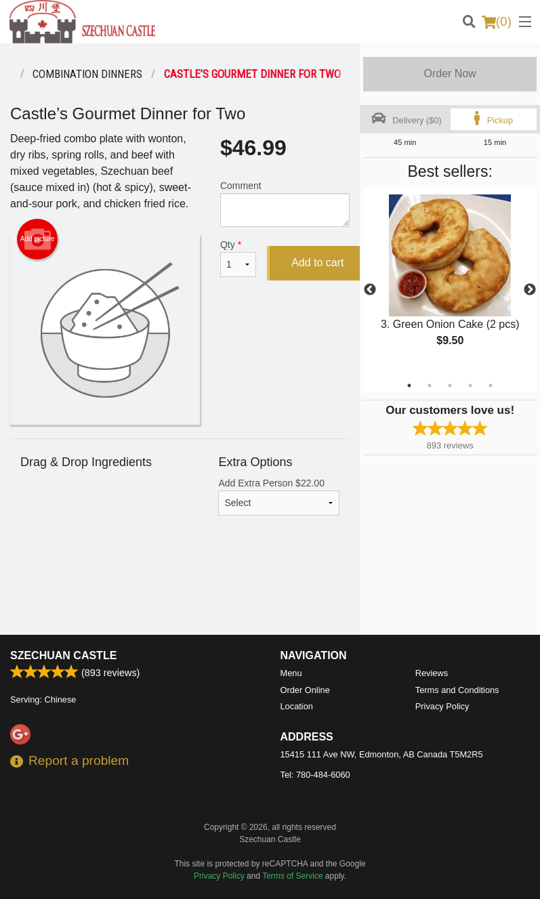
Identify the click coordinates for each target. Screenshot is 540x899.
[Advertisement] (180, 591)
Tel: (315, 775)
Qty (238, 258)
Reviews (431, 673)
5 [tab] (490, 385)
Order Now (449, 73)
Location (297, 706)
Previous (370, 290)
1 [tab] (409, 385)
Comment (285, 203)
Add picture (37, 239)
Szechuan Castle (63, 655)
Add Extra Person (278, 497)
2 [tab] (429, 385)
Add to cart (317, 262)
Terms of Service (292, 876)
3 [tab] (450, 385)
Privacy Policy (442, 706)
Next (530, 290)
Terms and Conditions (457, 690)
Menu (291, 673)
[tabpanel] (450, 282)
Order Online (305, 690)
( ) (497, 22)
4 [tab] (470, 385)
